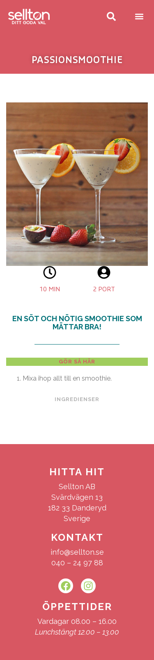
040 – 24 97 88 (77, 562)
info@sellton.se (77, 552)
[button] (139, 16)
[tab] (77, 362)
